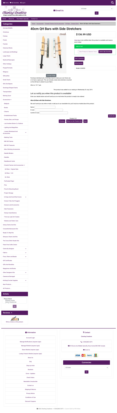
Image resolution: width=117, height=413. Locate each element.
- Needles (6, 157)
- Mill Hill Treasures (9, 145)
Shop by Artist (30, 365)
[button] (112, 3)
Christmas (6, 32)
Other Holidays (7, 64)
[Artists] (15, 301)
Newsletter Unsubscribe (30, 381)
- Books (5, 107)
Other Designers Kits (14, 272)
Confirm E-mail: (34, 113)
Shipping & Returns (30, 389)
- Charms (6, 111)
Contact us (30, 385)
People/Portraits (7, 68)
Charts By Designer (14, 248)
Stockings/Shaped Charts (10, 87)
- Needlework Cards (9, 161)
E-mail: (32, 110)
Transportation (7, 91)
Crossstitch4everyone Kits (10, 229)
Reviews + (7, 313)
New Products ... (7, 284)
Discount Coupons (30, 401)
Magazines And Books (9, 268)
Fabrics (14, 252)
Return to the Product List (74, 121)
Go (96, 13)
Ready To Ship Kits (8, 233)
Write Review (78, 63)
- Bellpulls (6, 103)
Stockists (30, 369)
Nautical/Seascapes (9, 60)
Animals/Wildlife (7, 28)
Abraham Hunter (15, 300)
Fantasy (5, 36)
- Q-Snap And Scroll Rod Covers (14, 197)
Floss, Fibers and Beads (14, 256)
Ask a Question (79, 58)
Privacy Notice (30, 393)
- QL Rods (6, 177)
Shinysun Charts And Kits (10, 236)
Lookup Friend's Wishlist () (30, 353)
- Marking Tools (7, 137)
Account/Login (30, 338)
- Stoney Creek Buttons (10, 213)
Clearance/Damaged (9, 276)
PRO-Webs (77, 409)
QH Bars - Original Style (72, 23)
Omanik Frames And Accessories (54, 23)
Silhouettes (6, 76)
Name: (32, 107)
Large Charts (6, 56)
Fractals (5, 44)
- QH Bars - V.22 (8, 173)
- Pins (5, 185)
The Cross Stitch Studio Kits (11, 240)
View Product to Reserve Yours (88, 51)
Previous (62, 121)
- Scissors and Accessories (11, 205)
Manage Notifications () (30, 342)
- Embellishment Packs (10, 115)
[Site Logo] (20, 11)
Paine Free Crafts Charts (10, 244)
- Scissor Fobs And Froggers (11, 201)
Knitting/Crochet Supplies (14, 280)
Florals (5, 40)
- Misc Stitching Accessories (11, 149)
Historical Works (7, 48)
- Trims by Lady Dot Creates (11, 217)
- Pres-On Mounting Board (10, 189)
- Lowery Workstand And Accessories (14, 132)
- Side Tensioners (8, 209)
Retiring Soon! (7, 95)
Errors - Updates (30, 373)
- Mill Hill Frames (8, 141)
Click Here (77, 40)
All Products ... (7, 288)
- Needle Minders (8, 153)
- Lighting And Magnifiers (10, 127)
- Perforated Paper (8, 181)
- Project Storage (8, 193)
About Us (11, 19)
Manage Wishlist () (30, 345)
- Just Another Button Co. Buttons (13, 123)
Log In (22, 2)
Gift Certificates (7, 260)
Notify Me (112, 116)
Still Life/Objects (8, 84)
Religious (5, 72)
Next (85, 121)
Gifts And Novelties (8, 264)
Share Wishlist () (30, 349)
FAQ (30, 361)
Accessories (40, 23)
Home (6, 2)
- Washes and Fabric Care (10, 221)
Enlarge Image (51, 75)
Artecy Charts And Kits (9, 225)
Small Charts (6, 80)
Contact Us (34, 19)
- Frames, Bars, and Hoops (11, 119)
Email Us (58, 10)
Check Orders (30, 377)
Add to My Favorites (105, 51)
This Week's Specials (22, 19)
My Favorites (14, 2)
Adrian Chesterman (15, 302)
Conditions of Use (30, 397)
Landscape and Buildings (10, 52)
